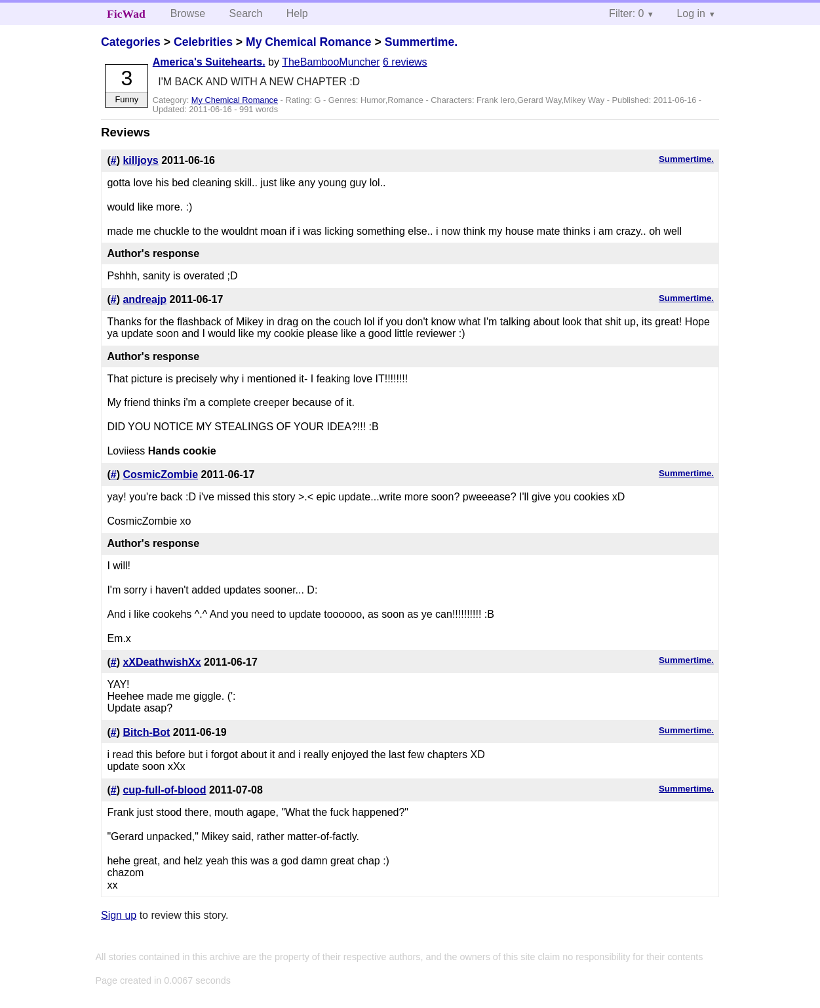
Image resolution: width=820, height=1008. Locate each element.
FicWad (126, 13)
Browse (187, 13)
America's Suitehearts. (209, 62)
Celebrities (203, 42)
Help (297, 13)
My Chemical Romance (309, 42)
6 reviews (405, 62)
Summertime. (421, 42)
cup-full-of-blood (164, 790)
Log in (690, 13)
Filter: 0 (626, 13)
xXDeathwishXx (162, 662)
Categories (131, 42)
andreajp (144, 299)
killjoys (140, 160)
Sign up (118, 915)
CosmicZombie (160, 474)
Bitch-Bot (146, 732)
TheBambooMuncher (331, 62)
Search (246, 13)
